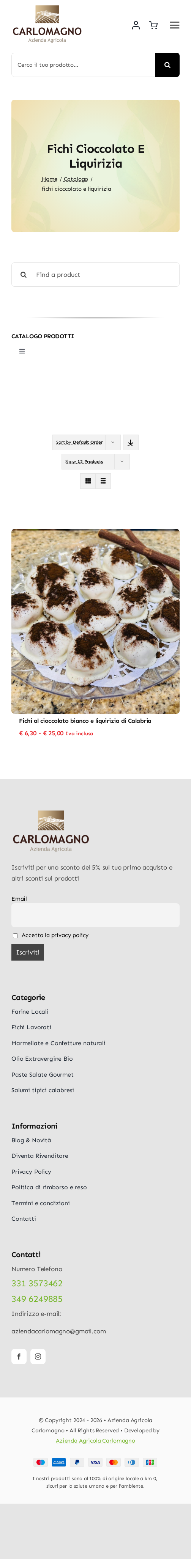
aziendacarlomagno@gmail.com (58, 1331)
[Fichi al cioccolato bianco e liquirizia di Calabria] (95, 534)
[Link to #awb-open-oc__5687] (175, 25)
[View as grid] (88, 481)
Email (19, 898)
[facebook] (19, 1356)
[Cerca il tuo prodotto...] (83, 65)
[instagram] (38, 1356)
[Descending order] (130, 442)
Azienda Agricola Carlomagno (95, 1440)
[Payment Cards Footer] (95, 1461)
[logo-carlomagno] (47, 7)
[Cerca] (167, 65)
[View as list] (103, 481)
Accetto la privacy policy (51, 935)
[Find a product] (95, 274)
